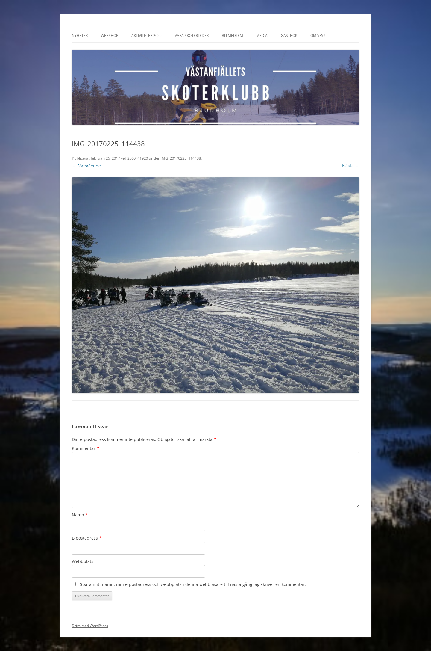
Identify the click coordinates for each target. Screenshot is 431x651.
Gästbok (289, 35)
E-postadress (86, 538)
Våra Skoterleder (192, 35)
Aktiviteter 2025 (146, 35)
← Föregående (86, 166)
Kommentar (85, 448)
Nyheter (80, 35)
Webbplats (82, 561)
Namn (80, 515)
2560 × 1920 (137, 158)
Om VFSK (317, 35)
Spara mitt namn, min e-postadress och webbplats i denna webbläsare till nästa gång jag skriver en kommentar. (193, 584)
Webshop (109, 35)
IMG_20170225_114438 (180, 158)
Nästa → (350, 166)
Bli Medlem (232, 35)
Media (262, 35)
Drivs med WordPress (90, 625)
